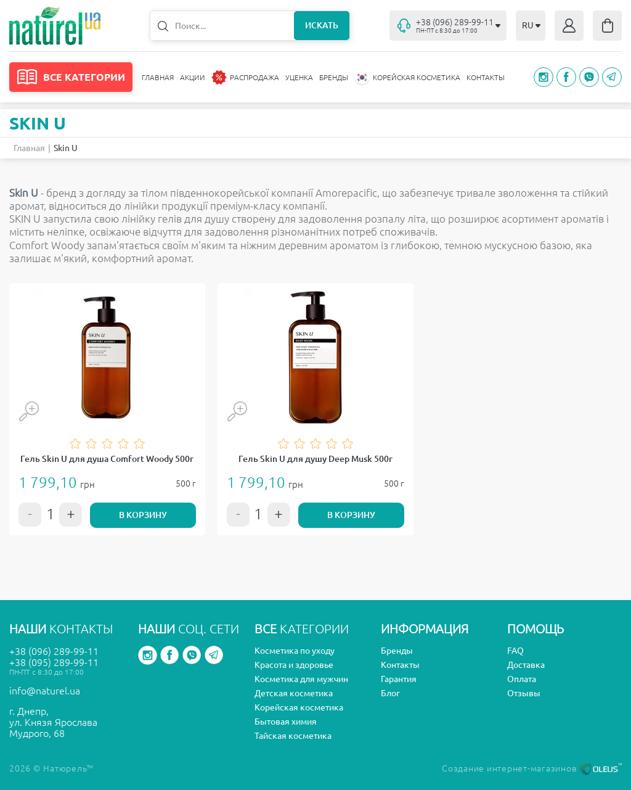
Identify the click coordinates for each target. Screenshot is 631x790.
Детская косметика (293, 693)
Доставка (526, 665)
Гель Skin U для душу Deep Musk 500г (315, 459)
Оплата (521, 679)
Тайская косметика (293, 736)
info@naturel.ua (44, 690)
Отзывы (523, 693)
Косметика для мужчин (301, 679)
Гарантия (399, 679)
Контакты (485, 77)
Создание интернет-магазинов (532, 768)
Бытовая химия (285, 721)
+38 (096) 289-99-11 (54, 651)
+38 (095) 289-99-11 (54, 662)
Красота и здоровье (293, 665)
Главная (158, 77)
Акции (192, 77)
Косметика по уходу (294, 651)
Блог (390, 693)
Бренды (333, 77)
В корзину (143, 515)
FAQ (515, 651)
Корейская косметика (298, 707)
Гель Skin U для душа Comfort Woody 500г (106, 459)
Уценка (299, 77)
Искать (321, 25)
